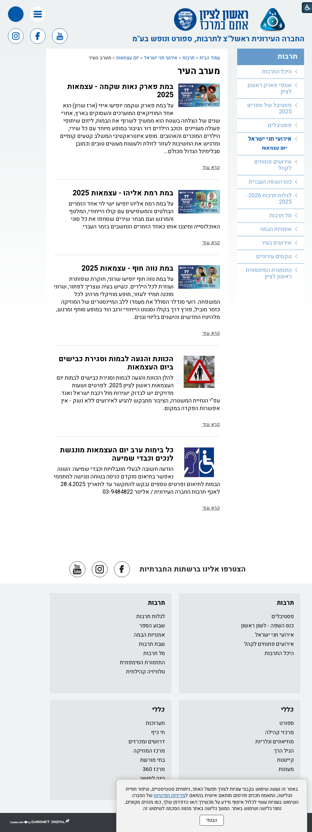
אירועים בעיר (276, 243)
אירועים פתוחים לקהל (273, 165)
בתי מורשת (152, 760)
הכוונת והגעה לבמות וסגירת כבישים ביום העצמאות (116, 363)
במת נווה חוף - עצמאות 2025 (128, 268)
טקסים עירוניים (274, 256)
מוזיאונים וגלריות (274, 742)
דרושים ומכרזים (147, 742)
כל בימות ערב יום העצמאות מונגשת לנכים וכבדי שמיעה (117, 454)
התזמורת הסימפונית (142, 662)
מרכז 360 (154, 769)
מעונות (286, 769)
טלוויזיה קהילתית (145, 672)
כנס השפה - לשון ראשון (267, 626)
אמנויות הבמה (149, 635)
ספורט (287, 723)
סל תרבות (280, 215)
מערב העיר (199, 71)
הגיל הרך (284, 751)
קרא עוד (211, 167)
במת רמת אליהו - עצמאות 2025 (123, 193)
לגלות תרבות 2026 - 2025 (268, 198)
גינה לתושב (152, 778)
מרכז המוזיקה (149, 751)
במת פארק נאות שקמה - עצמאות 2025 (120, 90)
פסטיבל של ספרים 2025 (269, 108)
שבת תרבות (152, 644)
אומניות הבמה (276, 229)
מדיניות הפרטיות (169, 795)
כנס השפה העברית (270, 182)
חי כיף (158, 732)
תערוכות (155, 723)
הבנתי (211, 820)
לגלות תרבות (150, 616)
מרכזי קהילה (279, 732)
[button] (37, 14)
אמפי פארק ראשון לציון (269, 88)
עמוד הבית (210, 57)
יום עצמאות (127, 57)
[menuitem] (270, 72)
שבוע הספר (152, 626)
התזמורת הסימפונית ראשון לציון (269, 273)
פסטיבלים (280, 125)
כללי (287, 709)
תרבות (188, 57)
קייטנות (285, 760)
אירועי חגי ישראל (160, 57)
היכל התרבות (277, 71)
